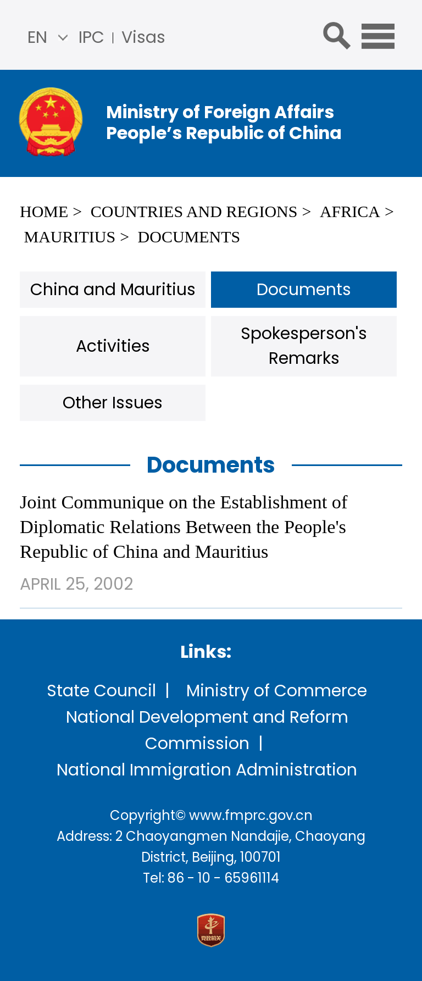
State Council (101, 690)
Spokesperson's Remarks (304, 346)
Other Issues (113, 402)
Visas (143, 37)
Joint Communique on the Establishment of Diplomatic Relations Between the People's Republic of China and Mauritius (183, 526)
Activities (113, 346)
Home (44, 211)
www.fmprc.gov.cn (251, 815)
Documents (189, 237)
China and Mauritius (113, 289)
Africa (350, 211)
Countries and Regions (194, 211)
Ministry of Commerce (276, 690)
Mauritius (70, 237)
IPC (91, 37)
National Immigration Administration (207, 770)
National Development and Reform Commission (207, 730)
